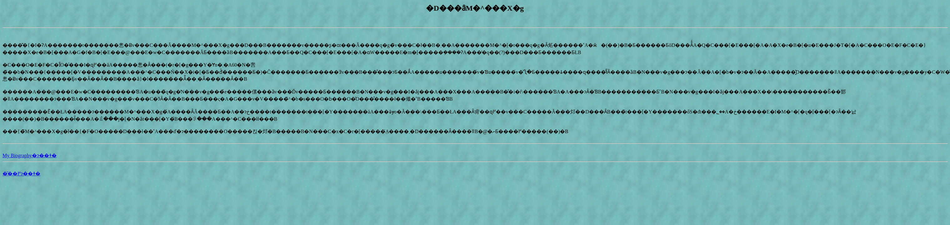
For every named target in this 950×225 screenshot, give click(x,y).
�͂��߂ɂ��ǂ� (21, 173)
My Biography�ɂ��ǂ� (30, 155)
